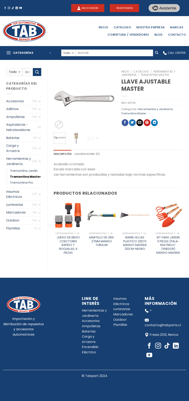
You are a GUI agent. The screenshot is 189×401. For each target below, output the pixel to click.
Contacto (177, 35)
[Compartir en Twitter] (132, 122)
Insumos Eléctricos (14, 194)
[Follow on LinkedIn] (17, 8)
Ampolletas (15, 117)
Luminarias (14, 204)
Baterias (12, 138)
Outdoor (13, 220)
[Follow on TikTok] (13, 8)
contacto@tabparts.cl (163, 325)
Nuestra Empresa (150, 27)
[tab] (63, 154)
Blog (159, 35)
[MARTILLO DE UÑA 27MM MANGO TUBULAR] (101, 215)
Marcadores (16, 212)
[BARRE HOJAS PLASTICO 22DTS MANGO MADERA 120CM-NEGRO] (135, 215)
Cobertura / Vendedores (128, 35)
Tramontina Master (25, 177)
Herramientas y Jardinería (18, 161)
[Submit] (156, 53)
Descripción (63, 154)
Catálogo (122, 27)
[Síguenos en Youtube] (20, 8)
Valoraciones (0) (87, 154)
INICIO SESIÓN (89, 8)
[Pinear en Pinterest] (147, 122)
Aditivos (12, 109)
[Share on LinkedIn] (154, 122)
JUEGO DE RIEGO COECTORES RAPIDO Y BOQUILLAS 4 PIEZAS (68, 245)
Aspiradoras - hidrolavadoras (18, 127)
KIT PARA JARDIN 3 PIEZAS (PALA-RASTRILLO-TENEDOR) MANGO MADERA (168, 245)
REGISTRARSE (124, 8)
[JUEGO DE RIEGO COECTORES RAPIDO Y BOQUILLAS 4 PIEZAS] (68, 215)
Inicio (103, 27)
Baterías (89, 331)
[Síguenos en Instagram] (9, 8)
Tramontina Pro (21, 183)
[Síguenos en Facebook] (5, 8)
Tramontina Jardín (24, 171)
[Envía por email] (139, 122)
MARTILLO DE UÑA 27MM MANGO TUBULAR (101, 241)
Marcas (176, 27)
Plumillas (13, 228)
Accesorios (15, 101)
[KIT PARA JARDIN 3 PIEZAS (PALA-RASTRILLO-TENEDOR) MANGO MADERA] (168, 215)
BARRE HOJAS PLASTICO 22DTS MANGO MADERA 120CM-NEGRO (135, 243)
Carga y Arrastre (13, 148)
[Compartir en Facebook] (125, 122)
